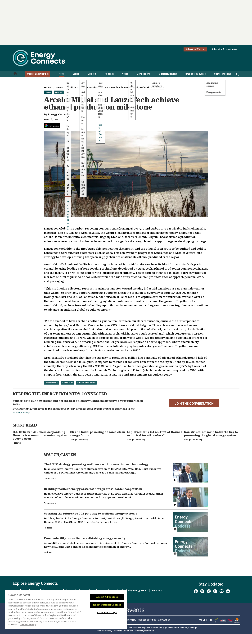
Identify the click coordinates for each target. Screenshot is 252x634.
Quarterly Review (168, 74)
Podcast (109, 74)
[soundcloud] (228, 591)
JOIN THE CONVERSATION (194, 403)
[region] (66, 609)
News (61, 74)
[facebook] (196, 591)
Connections (143, 74)
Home (47, 87)
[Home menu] (15, 74)
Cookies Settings (147, 620)
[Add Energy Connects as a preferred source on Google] (52, 125)
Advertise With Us (195, 49)
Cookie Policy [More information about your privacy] (28, 624)
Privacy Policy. (21, 412)
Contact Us (156, 590)
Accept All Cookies (107, 597)
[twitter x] (209, 591)
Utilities (73, 87)
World (76, 74)
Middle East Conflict (38, 74)
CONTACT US (164, 620)
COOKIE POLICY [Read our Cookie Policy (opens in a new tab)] (129, 620)
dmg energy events (195, 74)
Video (125, 74)
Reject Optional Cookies (107, 605)
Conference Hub (222, 74)
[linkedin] (215, 591)
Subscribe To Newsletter (224, 49)
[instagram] (202, 591)
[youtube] (222, 591)
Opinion (92, 74)
